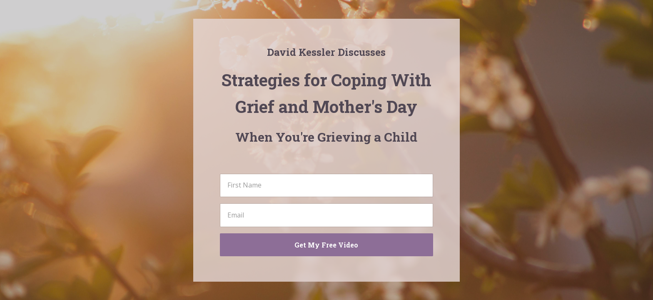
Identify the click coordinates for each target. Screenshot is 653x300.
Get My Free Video (326, 244)
